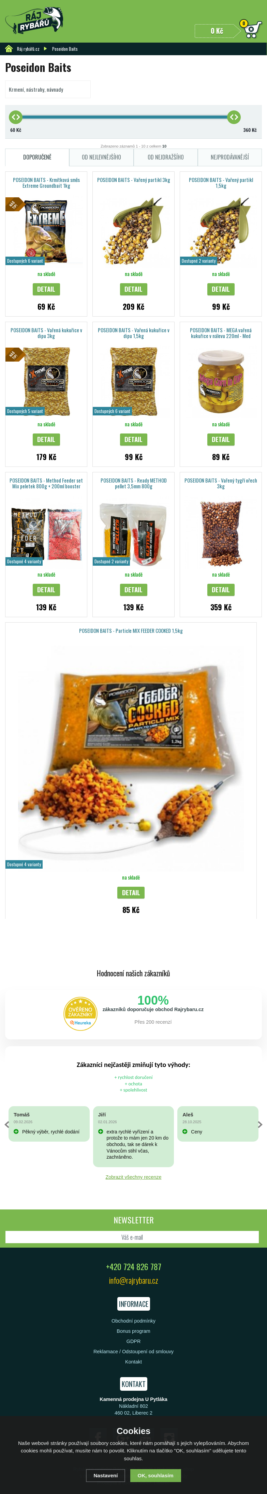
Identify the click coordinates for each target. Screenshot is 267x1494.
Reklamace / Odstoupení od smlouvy (133, 1351)
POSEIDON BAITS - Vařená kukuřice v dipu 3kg (46, 332)
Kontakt (133, 1362)
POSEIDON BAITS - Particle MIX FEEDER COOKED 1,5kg (131, 630)
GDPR (134, 1341)
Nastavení (105, 1475)
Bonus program (133, 1331)
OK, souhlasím (156, 1475)
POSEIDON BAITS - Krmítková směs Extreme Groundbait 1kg (46, 182)
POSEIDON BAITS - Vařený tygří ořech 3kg (220, 483)
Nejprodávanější (230, 157)
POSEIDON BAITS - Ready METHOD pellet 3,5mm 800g (134, 483)
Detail (46, 288)
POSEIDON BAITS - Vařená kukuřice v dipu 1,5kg (133, 332)
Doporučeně (37, 157)
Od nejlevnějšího (101, 157)
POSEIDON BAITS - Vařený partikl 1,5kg (221, 182)
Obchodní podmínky (133, 1321)
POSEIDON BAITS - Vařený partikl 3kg (133, 179)
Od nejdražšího (166, 157)
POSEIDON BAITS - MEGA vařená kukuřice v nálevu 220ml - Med (221, 332)
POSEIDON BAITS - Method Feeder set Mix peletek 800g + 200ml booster (46, 483)
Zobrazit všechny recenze (134, 1177)
